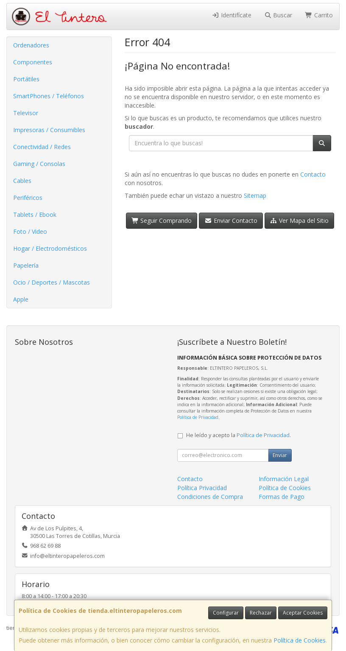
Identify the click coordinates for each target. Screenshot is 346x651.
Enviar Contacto (230, 220)
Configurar (226, 612)
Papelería (26, 265)
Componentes (32, 62)
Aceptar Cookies (303, 612)
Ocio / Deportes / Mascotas (51, 282)
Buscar (278, 15)
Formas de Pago (281, 497)
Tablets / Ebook (34, 215)
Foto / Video (30, 231)
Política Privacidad (202, 488)
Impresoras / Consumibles (49, 130)
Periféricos (27, 198)
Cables (22, 181)
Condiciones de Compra (210, 497)
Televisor (25, 113)
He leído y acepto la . (238, 435)
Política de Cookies (299, 640)
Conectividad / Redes (42, 147)
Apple (20, 299)
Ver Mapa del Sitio (299, 220)
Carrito (319, 15)
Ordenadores (31, 45)
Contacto (313, 174)
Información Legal (284, 479)
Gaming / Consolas (39, 164)
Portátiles (26, 79)
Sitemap (255, 195)
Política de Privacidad (197, 417)
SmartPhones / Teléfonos (48, 96)
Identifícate (231, 15)
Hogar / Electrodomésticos (50, 248)
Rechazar (261, 612)
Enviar (280, 455)
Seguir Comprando (161, 220)
